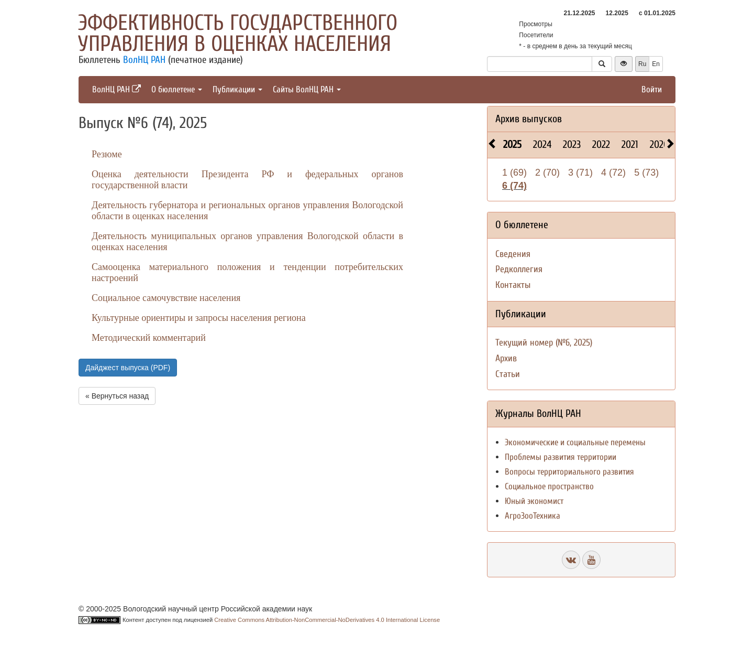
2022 (601, 144)
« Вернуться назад (117, 396)
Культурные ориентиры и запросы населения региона (199, 318)
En (656, 64)
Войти (651, 89)
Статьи (507, 374)
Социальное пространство (549, 486)
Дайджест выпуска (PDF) (127, 367)
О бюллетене (176, 89)
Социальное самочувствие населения (166, 298)
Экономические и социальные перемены (575, 442)
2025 (512, 144)
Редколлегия (518, 269)
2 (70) (547, 172)
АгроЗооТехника (532, 516)
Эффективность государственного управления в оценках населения (237, 33)
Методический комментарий (149, 337)
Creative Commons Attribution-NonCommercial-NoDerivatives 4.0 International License (327, 620)
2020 (659, 144)
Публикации (237, 89)
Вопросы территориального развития (569, 472)
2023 (572, 144)
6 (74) (514, 185)
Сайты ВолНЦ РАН (307, 89)
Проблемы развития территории (560, 457)
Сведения (512, 254)
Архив (506, 358)
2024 (542, 144)
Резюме (107, 154)
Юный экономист (534, 501)
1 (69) (514, 172)
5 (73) (646, 172)
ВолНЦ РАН (144, 60)
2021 (630, 144)
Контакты (512, 285)
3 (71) (580, 172)
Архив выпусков (528, 119)
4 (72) (613, 172)
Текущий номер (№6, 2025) (543, 342)
